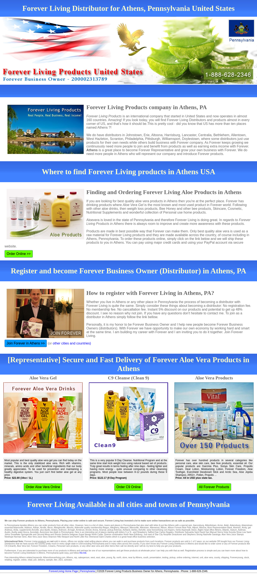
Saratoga (216, 534)
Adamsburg (235, 525)
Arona (95, 530)
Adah (226, 525)
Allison (164, 527)
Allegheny (114, 527)
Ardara (54, 530)
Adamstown (247, 525)
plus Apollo (45, 530)
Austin (7, 532)
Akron (50, 527)
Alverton (237, 527)
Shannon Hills (54, 537)
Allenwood (155, 527)
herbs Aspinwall (183, 530)
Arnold (89, 530)
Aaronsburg (198, 525)
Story (45, 537)
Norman (17, 537)
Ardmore (63, 530)
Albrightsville (60, 527)
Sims (24, 537)
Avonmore (44, 532)
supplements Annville (29, 530)
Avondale (34, 532)
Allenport (124, 527)
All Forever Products (214, 487)
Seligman (73, 534)
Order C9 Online (128, 487)
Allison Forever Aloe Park (179, 527)
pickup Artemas (114, 530)
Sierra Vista (222, 532)
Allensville (134, 527)
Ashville (141, 530)
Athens (218, 530)
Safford (151, 532)
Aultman (242, 530)
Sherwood (93, 537)
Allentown (144, 527)
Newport (65, 537)
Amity (244, 527)
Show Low (241, 532)
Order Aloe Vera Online (43, 487)
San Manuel (211, 532)
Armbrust (80, 530)
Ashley (134, 530)
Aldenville (78, 527)
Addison (28, 527)
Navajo (88, 534)
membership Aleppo (100, 527)
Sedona (65, 534)
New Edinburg (135, 534)
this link (82, 553)
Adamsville (18, 527)
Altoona (202, 527)
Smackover (177, 534)
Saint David (199, 532)
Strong (199, 534)
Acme (220, 525)
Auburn (233, 530)
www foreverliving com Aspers (161, 530)
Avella (14, 532)
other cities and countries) (72, 343)
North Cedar (97, 534)
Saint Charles (105, 537)
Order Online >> (19, 254)
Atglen (201, 530)
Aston (194, 530)
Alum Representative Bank (219, 527)
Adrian (36, 527)
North (125, 534)
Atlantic (225, 530)
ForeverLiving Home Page (63, 571)
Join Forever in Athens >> (26, 343)
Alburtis (70, 527)
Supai (81, 534)
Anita (15, 530)
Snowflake (15, 534)
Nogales (170, 532)
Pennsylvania (87, 571)
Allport (195, 527)
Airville (43, 527)
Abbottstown (211, 525)
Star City (159, 534)
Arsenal (102, 530)
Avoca (26, 532)
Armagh (71, 530)
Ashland (126, 530)
